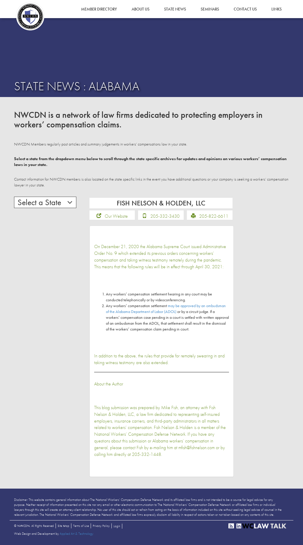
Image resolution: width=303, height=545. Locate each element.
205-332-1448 (146, 454)
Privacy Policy (101, 526)
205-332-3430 (165, 216)
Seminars (210, 9)
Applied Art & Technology (76, 533)
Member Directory (99, 9)
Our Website (116, 216)
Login (116, 526)
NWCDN (30, 16)
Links (276, 9)
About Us (140, 9)
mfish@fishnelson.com (196, 447)
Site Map (63, 526)
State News (175, 9)
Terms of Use (81, 526)
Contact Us (245, 9)
